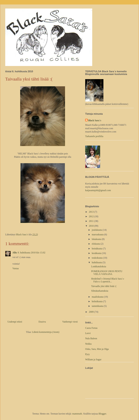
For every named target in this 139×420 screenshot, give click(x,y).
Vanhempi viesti (70, 321)
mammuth (77, 413)
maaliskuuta (98, 296)
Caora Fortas (91, 328)
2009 (91, 312)
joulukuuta (97, 230)
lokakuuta (97, 239)
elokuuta (96, 243)
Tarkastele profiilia (94, 136)
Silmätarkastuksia (99, 291)
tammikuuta (98, 306)
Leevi (88, 333)
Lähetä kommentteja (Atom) (45, 332)
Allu (14, 252)
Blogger (102, 413)
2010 (91, 226)
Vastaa (15, 268)
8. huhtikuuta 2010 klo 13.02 (31, 252)
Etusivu (42, 321)
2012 (91, 216)
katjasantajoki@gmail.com (98, 190)
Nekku (88, 344)
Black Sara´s (94, 120)
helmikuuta (97, 301)
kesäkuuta (97, 253)
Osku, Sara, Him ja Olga (97, 349)
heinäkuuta (97, 248)
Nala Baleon (91, 338)
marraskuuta (98, 234)
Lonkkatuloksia (98, 266)
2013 (91, 212)
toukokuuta (97, 258)
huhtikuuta (97, 262)
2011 (91, 221)
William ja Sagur (93, 359)
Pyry (87, 354)
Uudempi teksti (14, 321)
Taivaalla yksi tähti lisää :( (103, 286)
